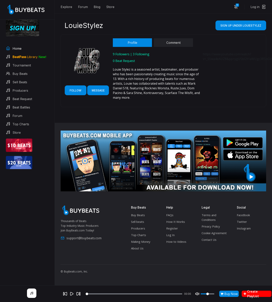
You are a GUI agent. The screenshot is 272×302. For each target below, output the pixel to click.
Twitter (242, 222)
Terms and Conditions (209, 217)
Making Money (140, 242)
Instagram (244, 228)
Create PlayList (251, 294)
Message (98, 90)
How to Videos (176, 242)
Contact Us (209, 240)
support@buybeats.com (81, 238)
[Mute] (197, 293)
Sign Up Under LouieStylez (240, 25)
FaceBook (243, 215)
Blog (97, 7)
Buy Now (229, 294)
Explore (66, 7)
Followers (121, 54)
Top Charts (138, 235)
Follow (75, 90)
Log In (170, 235)
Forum (83, 7)
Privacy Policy (211, 226)
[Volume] (207, 294)
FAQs (169, 215)
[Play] (71, 293)
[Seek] (134, 294)
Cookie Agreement (214, 233)
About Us (137, 248)
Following (141, 54)
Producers (138, 228)
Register (172, 228)
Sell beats (137, 222)
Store (110, 7)
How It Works (175, 222)
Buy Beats (138, 215)
